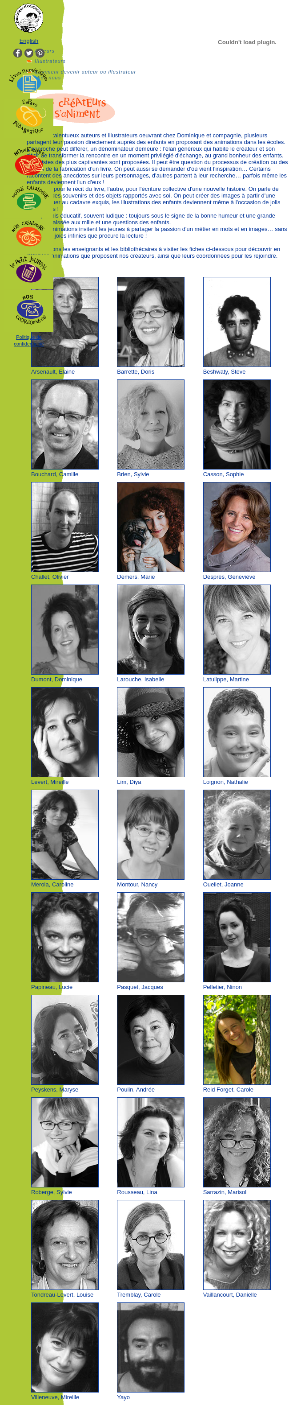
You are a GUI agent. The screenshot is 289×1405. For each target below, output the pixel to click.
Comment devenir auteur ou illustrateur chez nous (85, 74)
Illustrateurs (50, 61)
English (29, 40)
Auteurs (45, 51)
